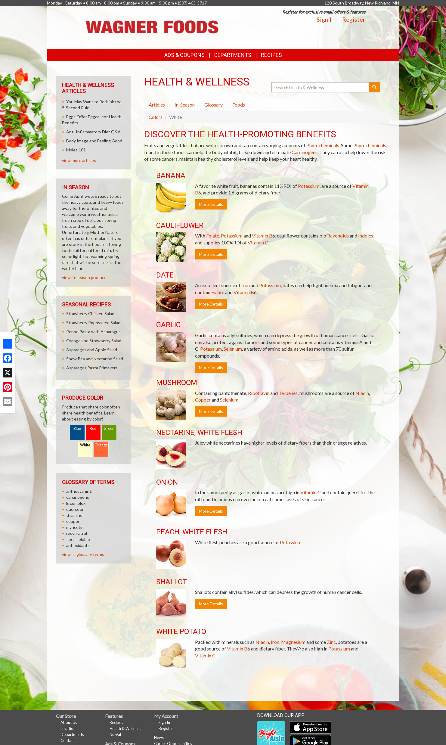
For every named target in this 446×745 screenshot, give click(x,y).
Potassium (309, 186)
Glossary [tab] (213, 104)
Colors (156, 117)
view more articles (79, 160)
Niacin (362, 393)
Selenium (233, 349)
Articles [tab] (157, 104)
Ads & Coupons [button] (184, 55)
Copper (203, 399)
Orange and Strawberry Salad (93, 340)
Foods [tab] (238, 104)
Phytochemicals (322, 145)
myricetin (75, 527)
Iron (245, 285)
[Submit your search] (374, 87)
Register (353, 19)
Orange (101, 445)
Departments (72, 734)
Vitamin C (258, 242)
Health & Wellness (125, 728)
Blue (77, 428)
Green (109, 428)
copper (72, 521)
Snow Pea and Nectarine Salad (94, 358)
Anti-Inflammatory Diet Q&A (93, 131)
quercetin (75, 509)
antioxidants (78, 545)
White (85, 445)
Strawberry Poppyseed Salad (93, 322)
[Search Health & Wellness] (320, 87)
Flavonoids (337, 235)
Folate (212, 235)
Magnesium (293, 642)
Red (93, 428)
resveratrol (76, 533)
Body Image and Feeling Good (94, 140)
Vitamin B (262, 235)
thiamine (74, 515)
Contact (67, 740)
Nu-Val (115, 734)
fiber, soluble (78, 539)
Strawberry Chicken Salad (90, 313)
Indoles (365, 235)
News (159, 737)
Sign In (326, 19)
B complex (75, 503)
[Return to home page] (152, 26)
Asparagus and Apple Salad (91, 349)
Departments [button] (232, 55)
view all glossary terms (83, 554)
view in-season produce (84, 277)
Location (68, 728)
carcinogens (77, 497)
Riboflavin (258, 393)
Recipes (271, 55)
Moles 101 (76, 149)
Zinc (331, 642)
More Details (211, 204)
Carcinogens (304, 152)
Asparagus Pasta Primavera (92, 367)
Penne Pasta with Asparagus (93, 331)
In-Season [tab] (185, 104)
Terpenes (288, 393)
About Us (68, 722)
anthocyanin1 (79, 491)
